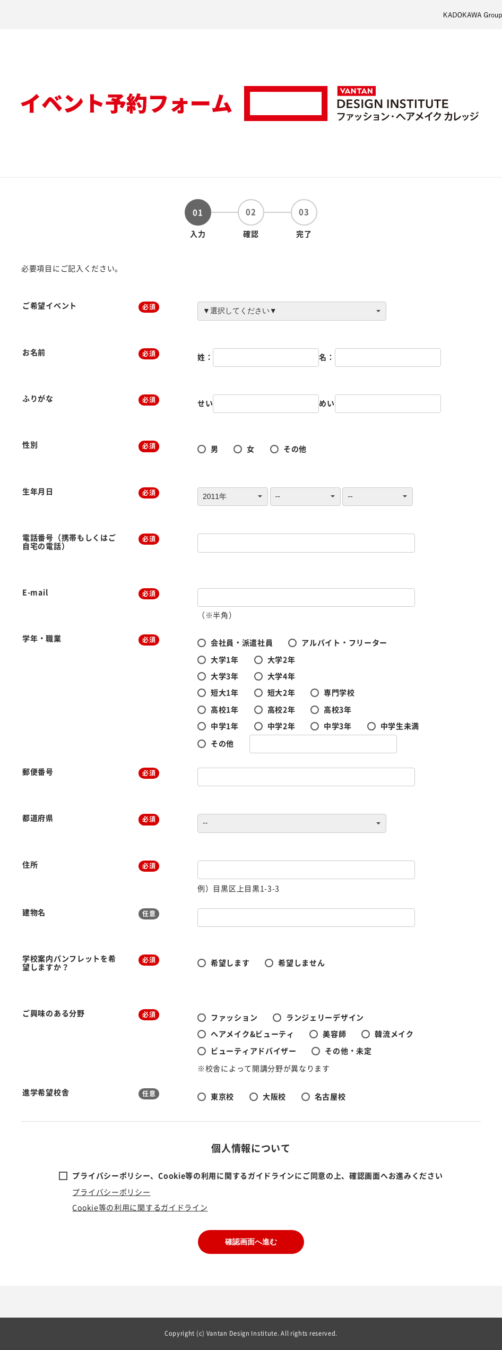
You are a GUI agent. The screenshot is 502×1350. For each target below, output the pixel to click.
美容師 (334, 1033)
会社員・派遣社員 (242, 642)
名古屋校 (330, 1096)
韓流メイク (394, 1033)
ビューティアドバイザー (254, 1050)
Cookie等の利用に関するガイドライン (139, 1207)
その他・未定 (348, 1050)
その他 (295, 448)
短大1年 (225, 692)
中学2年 (281, 725)
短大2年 (281, 692)
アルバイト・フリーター (344, 642)
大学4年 (281, 675)
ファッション (234, 1017)
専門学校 (339, 692)
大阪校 (274, 1096)
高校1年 (225, 709)
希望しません (301, 962)
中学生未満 (400, 725)
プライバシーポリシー (111, 1191)
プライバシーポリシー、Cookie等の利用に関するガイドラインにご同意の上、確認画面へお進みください (257, 1175)
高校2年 (281, 709)
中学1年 (225, 725)
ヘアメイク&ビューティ (253, 1033)
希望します (230, 962)
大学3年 (225, 675)
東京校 (222, 1096)
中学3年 (338, 725)
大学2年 (281, 659)
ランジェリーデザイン (325, 1017)
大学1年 (225, 659)
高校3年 (338, 709)
